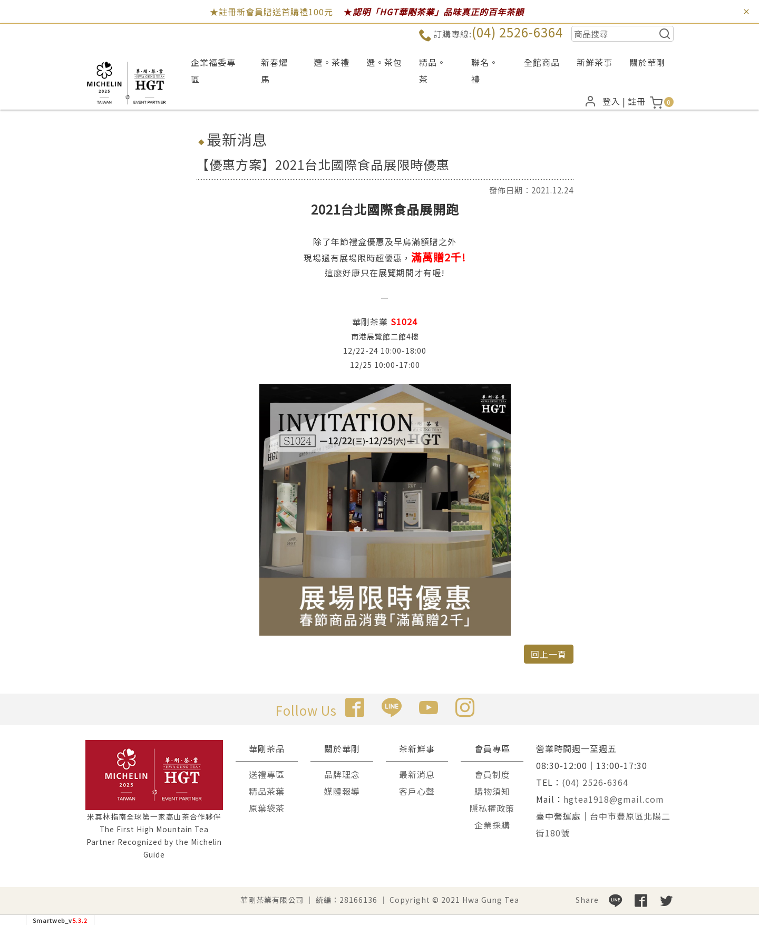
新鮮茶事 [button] (594, 62)
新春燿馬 (274, 70)
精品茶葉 (267, 791)
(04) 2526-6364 (517, 32)
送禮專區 (267, 774)
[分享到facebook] (641, 899)
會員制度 (492, 774)
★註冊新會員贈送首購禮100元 (271, 11)
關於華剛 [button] (647, 62)
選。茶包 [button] (384, 62)
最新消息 (417, 774)
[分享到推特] (666, 899)
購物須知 (492, 791)
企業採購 (492, 825)
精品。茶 (432, 70)
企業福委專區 (213, 70)
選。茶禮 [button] (331, 62)
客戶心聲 (417, 791)
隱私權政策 (492, 808)
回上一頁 (549, 654)
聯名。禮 (484, 70)
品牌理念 (342, 774)
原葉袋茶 (267, 808)
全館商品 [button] (542, 62)
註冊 (637, 101)
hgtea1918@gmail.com (613, 799)
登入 (611, 101)
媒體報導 (342, 791)
